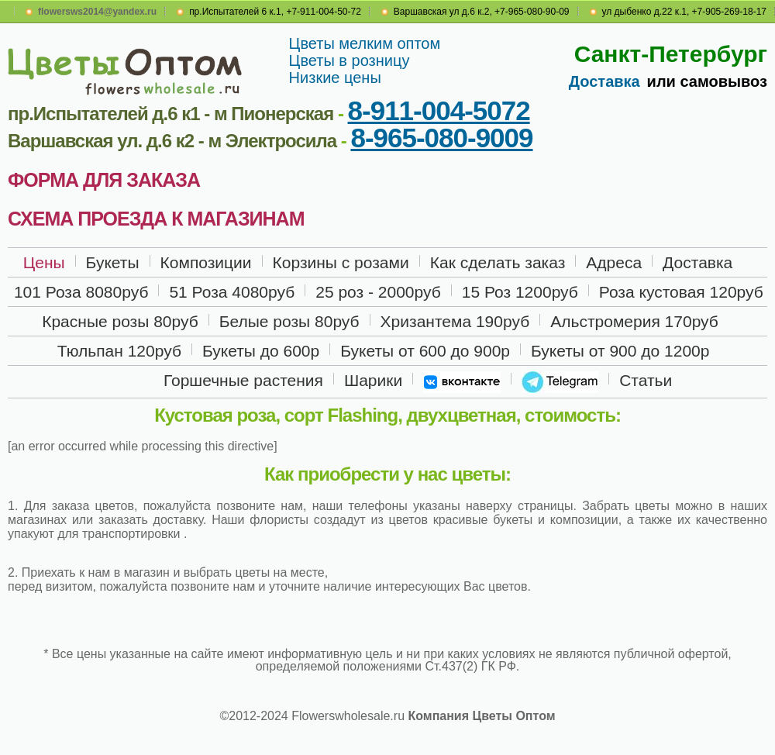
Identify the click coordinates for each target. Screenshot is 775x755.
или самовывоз (707, 81)
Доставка (604, 81)
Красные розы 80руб (120, 321)
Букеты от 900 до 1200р (620, 351)
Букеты (113, 262)
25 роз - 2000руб (378, 292)
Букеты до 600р (260, 351)
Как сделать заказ (498, 262)
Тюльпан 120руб (119, 351)
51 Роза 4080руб (231, 292)
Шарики (373, 380)
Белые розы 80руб (289, 321)
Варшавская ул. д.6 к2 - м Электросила (172, 140)
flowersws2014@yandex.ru (97, 11)
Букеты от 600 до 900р (425, 351)
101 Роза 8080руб (81, 292)
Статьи (645, 380)
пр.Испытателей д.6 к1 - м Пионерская (170, 113)
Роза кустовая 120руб (681, 292)
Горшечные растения (243, 380)
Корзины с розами (341, 262)
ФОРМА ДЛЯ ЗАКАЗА (104, 180)
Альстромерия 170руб (634, 321)
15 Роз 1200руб (520, 292)
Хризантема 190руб (455, 321)
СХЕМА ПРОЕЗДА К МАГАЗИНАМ (156, 218)
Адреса (614, 262)
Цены (44, 262)
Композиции (206, 262)
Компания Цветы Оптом (481, 715)
